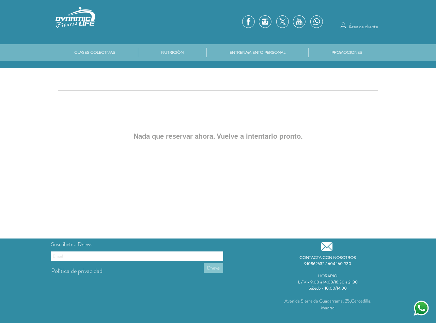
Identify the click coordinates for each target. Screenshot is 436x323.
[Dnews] (213, 268)
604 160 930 (339, 264)
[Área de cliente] (343, 25)
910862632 (314, 264)
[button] (347, 52)
